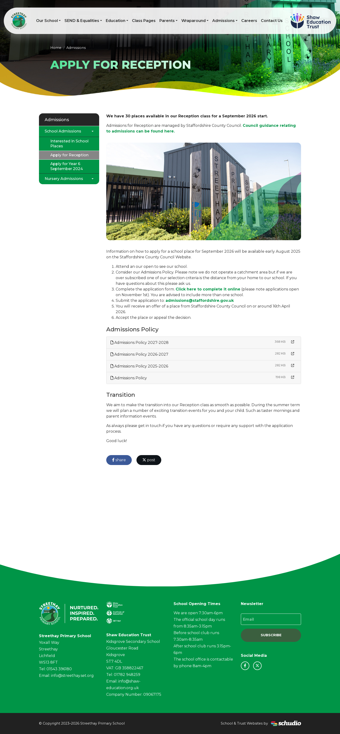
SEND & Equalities (81, 20)
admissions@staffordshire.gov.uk (200, 300)
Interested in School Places (69, 143)
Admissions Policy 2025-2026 (139, 366)
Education (115, 20)
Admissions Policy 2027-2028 (139, 342)
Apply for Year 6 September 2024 (66, 166)
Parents (167, 20)
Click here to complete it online (208, 289)
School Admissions (63, 131)
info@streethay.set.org (72, 675)
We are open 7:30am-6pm (198, 613)
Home (55, 48)
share (119, 460)
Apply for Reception (69, 155)
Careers (249, 20)
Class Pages (144, 20)
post (148, 460)
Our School (47, 20)
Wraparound (193, 20)
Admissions (223, 20)
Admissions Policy (128, 378)
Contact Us (272, 20)
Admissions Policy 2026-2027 (139, 354)
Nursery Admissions (64, 178)
